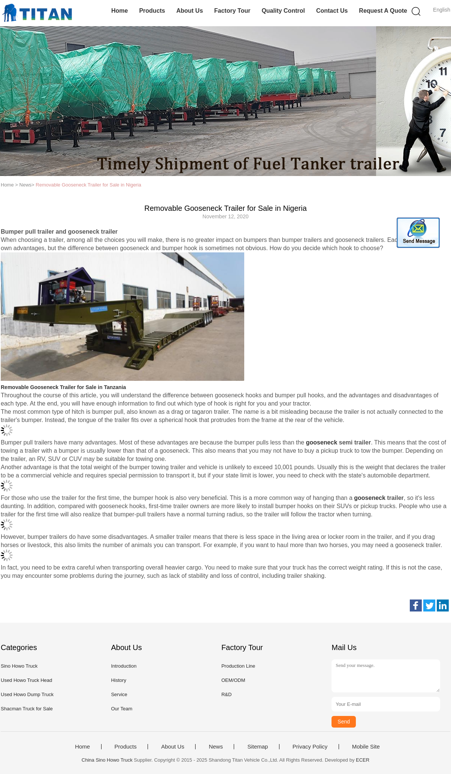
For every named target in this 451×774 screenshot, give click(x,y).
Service (119, 694)
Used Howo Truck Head (26, 680)
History (118, 680)
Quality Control (283, 10)
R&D (226, 694)
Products (152, 10)
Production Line (238, 666)
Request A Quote (383, 10)
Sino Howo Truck (19, 666)
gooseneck (322, 442)
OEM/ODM (233, 680)
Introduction (123, 666)
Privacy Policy (310, 746)
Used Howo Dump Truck (27, 694)
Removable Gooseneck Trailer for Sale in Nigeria (88, 185)
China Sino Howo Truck (107, 760)
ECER (362, 760)
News (216, 746)
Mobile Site (366, 746)
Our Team (121, 708)
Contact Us (332, 10)
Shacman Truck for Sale (27, 708)
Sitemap (257, 746)
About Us (189, 10)
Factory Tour (232, 10)
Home (119, 10)
